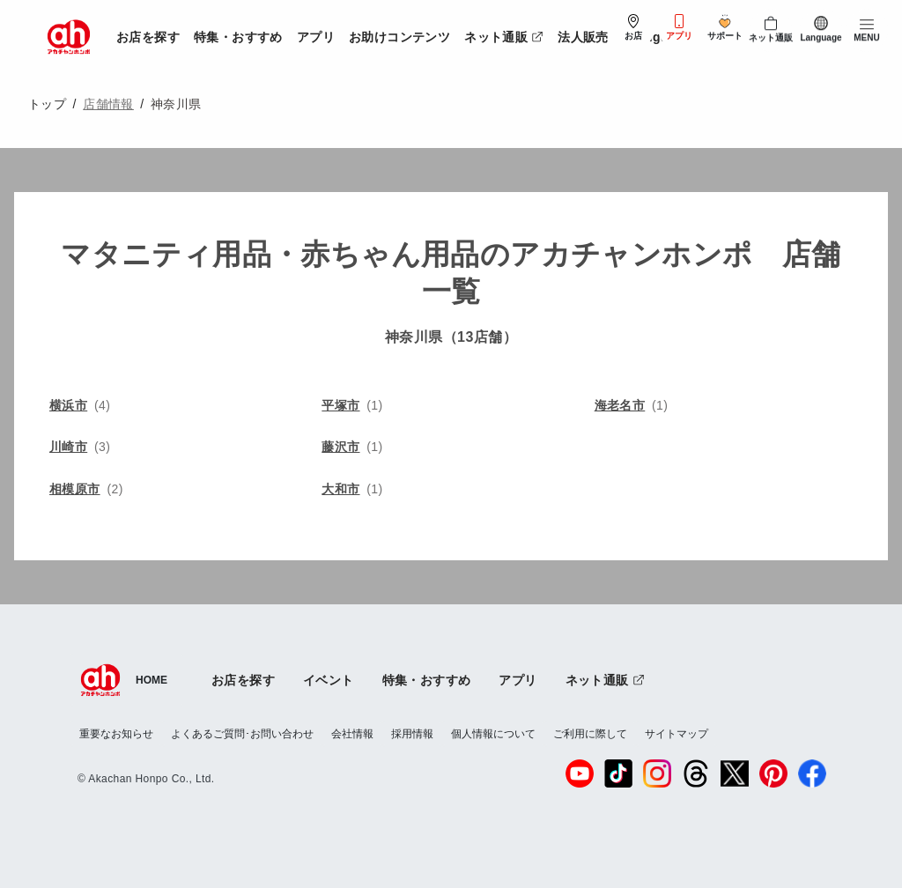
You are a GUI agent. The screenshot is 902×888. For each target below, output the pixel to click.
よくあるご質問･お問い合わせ (242, 734)
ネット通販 (507, 34)
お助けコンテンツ (399, 37)
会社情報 (352, 734)
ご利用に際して (590, 734)
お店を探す (148, 37)
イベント (328, 680)
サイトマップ (676, 734)
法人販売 (583, 37)
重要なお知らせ (116, 734)
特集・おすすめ (238, 37)
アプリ (316, 37)
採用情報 (412, 734)
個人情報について (493, 734)
